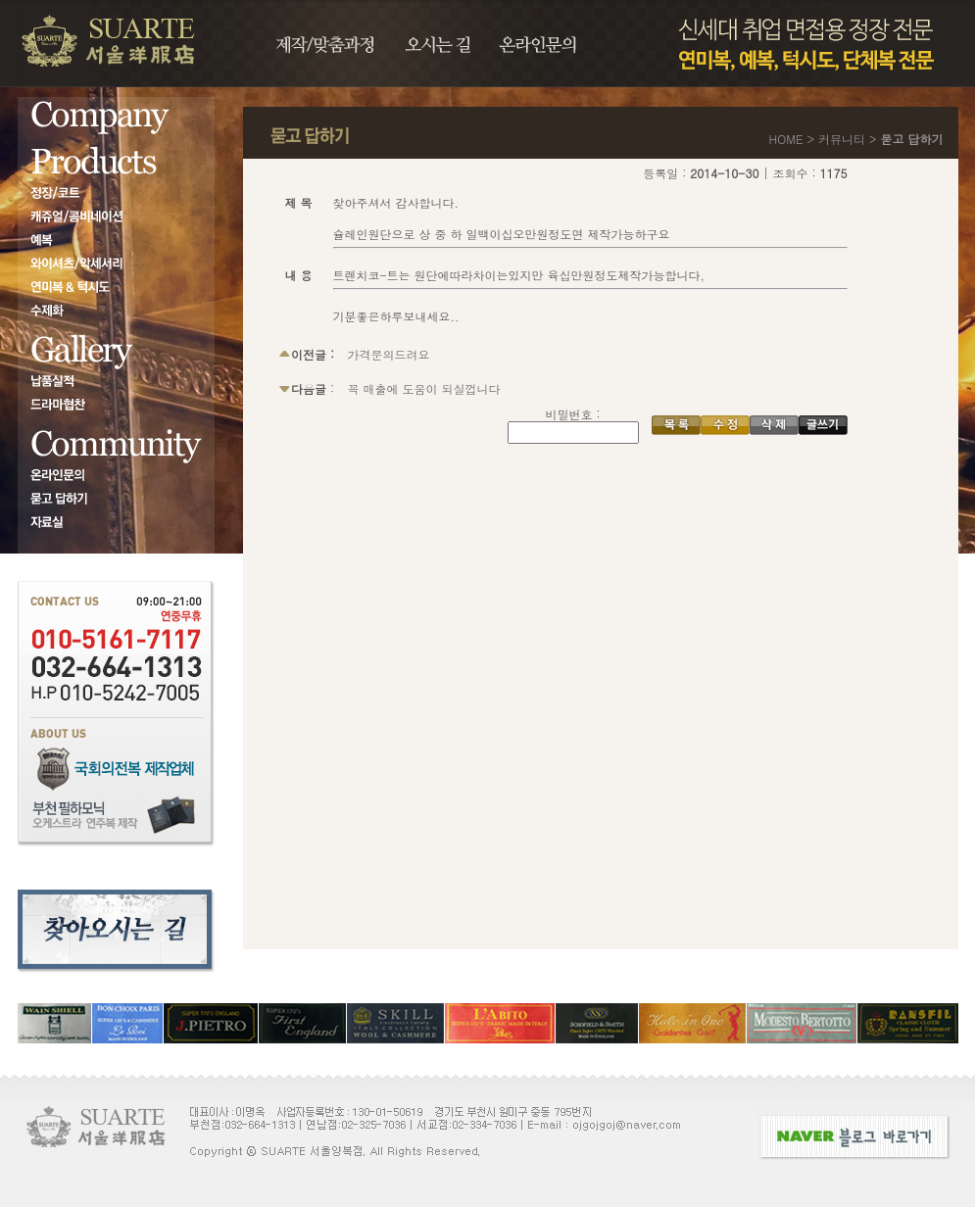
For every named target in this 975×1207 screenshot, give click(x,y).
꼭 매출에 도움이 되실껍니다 (424, 388)
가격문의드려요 (389, 354)
